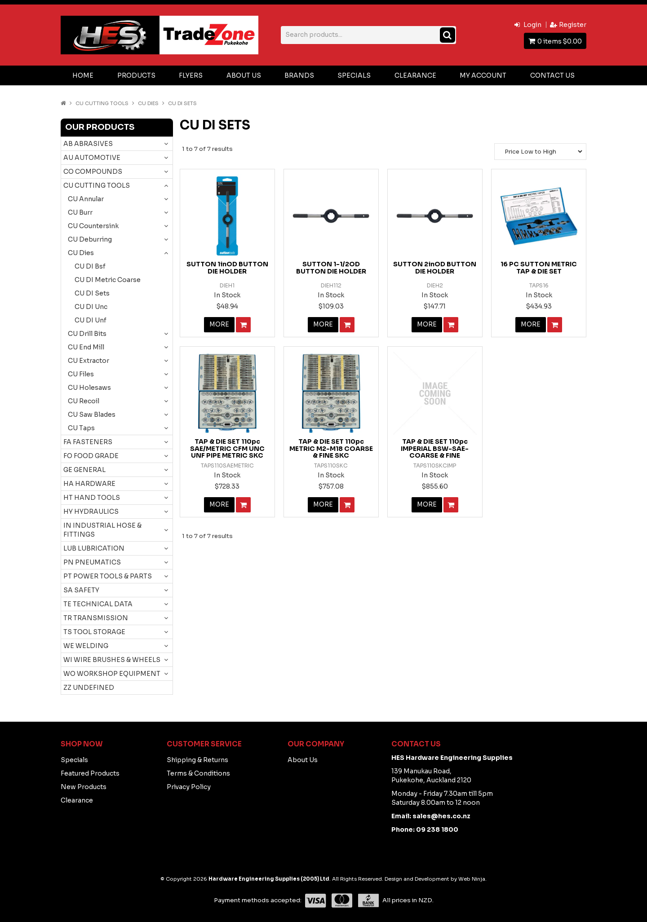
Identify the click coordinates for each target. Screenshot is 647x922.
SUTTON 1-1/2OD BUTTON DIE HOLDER (331, 267)
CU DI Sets (92, 293)
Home (82, 75)
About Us (243, 75)
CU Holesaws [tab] (89, 388)
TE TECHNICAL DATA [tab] (98, 604)
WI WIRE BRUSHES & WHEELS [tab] (111, 660)
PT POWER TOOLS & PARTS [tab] (107, 576)
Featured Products (90, 773)
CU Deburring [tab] (90, 239)
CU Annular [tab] (86, 199)
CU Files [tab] (81, 374)
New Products (83, 787)
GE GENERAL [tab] (84, 470)
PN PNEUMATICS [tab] (92, 562)
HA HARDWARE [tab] (89, 484)
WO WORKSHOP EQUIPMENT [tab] (111, 674)
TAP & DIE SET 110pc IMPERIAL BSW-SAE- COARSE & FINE (435, 448)
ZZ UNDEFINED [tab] (88, 688)
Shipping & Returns (197, 760)
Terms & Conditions (198, 773)
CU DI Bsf (90, 266)
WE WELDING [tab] (85, 646)
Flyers (191, 75)
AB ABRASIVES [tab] (88, 144)
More (219, 325)
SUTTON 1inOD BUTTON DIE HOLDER (227, 267)
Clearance (415, 75)
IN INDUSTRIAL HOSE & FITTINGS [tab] (102, 529)
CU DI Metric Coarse (108, 280)
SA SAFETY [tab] (81, 590)
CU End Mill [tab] (86, 347)
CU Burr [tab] (80, 212)
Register (572, 25)
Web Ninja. (472, 879)
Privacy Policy (189, 787)
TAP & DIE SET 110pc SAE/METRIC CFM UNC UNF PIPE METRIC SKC (227, 448)
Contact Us (552, 75)
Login (532, 25)
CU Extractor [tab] (88, 361)
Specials (354, 75)
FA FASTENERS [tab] (87, 442)
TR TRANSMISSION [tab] (95, 618)
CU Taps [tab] (81, 428)
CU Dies (148, 103)
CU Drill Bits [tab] (87, 334)
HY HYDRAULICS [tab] (91, 511)
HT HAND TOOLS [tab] (91, 498)
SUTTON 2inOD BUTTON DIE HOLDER (434, 267)
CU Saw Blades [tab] (91, 414)
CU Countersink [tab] (93, 226)
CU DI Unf (90, 320)
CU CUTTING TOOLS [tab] (96, 185)
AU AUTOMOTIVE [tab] (91, 158)
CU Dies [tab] (81, 253)
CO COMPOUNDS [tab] (92, 172)
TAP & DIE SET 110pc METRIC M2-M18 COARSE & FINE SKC (331, 448)
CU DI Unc (91, 307)
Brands (299, 75)
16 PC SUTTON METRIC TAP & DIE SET (539, 267)
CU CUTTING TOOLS (102, 103)
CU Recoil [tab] (83, 401)
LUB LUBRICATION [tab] (93, 548)
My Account (483, 75)
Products (136, 75)
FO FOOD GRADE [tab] (91, 456)
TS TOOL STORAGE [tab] (94, 632)
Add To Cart (243, 324)
